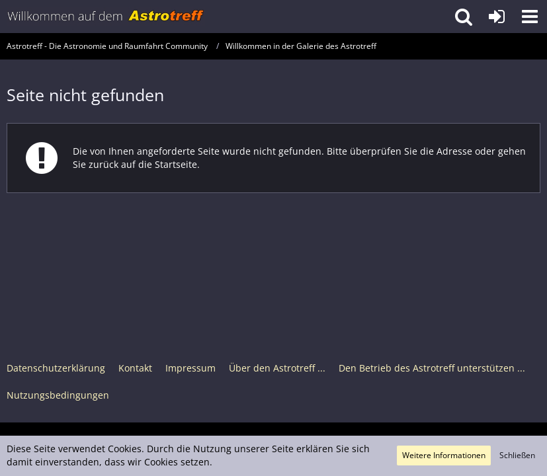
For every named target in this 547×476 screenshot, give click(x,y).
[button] (530, 16)
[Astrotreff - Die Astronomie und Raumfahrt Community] (106, 16)
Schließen (517, 455)
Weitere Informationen (443, 455)
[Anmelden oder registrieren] (497, 16)
